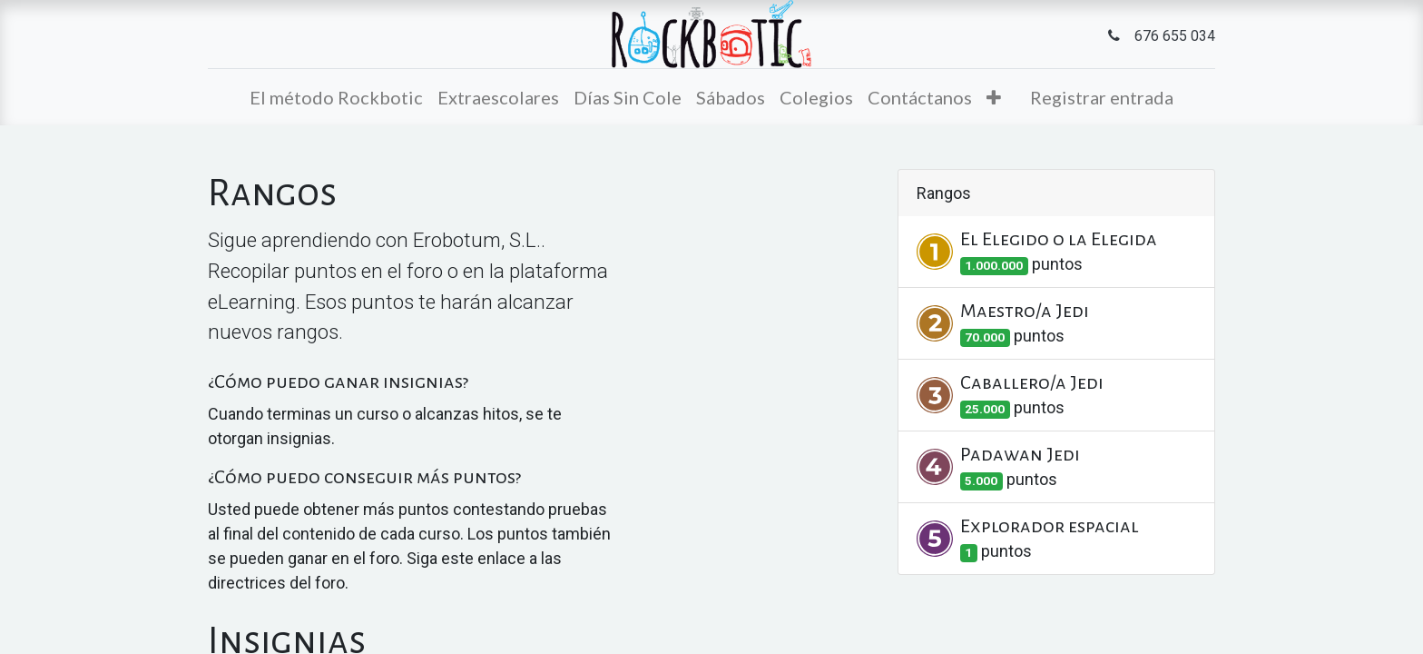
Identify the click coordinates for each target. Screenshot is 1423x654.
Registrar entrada (1101, 97)
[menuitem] (336, 97)
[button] (993, 97)
